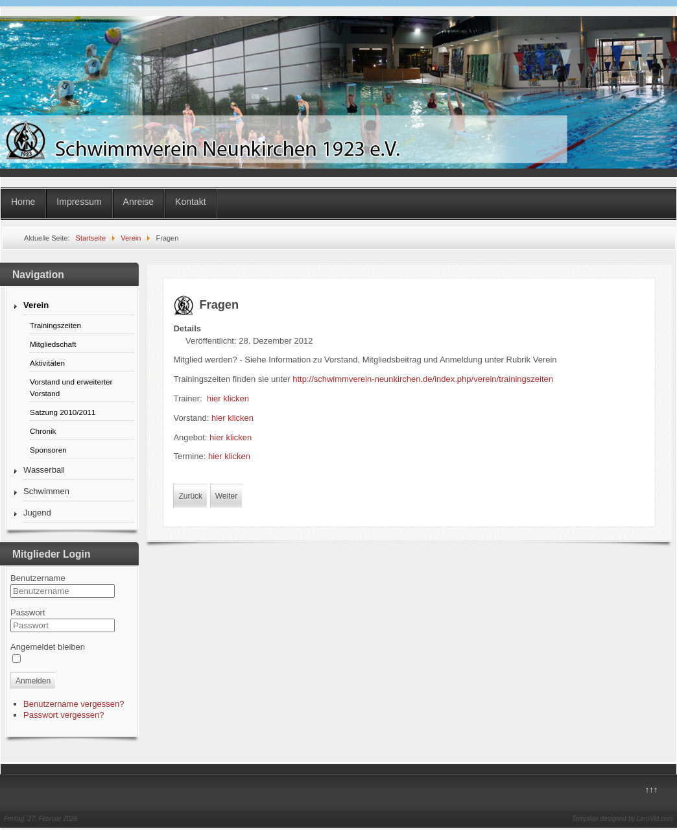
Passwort (27, 612)
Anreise (138, 201)
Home (23, 201)
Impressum (78, 201)
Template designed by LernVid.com (622, 818)
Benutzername (37, 578)
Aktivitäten (47, 363)
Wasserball (44, 470)
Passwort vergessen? (63, 715)
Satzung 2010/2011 (62, 412)
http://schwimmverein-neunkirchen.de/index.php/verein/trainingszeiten (422, 379)
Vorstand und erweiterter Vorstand (71, 387)
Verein (36, 305)
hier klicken (228, 398)
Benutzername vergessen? (73, 704)
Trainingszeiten (55, 325)
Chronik (43, 431)
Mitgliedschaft (53, 344)
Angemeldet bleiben (47, 647)
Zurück (190, 496)
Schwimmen (46, 491)
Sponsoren (48, 449)
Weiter (226, 496)
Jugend (37, 512)
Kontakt (190, 201)
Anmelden (33, 680)
